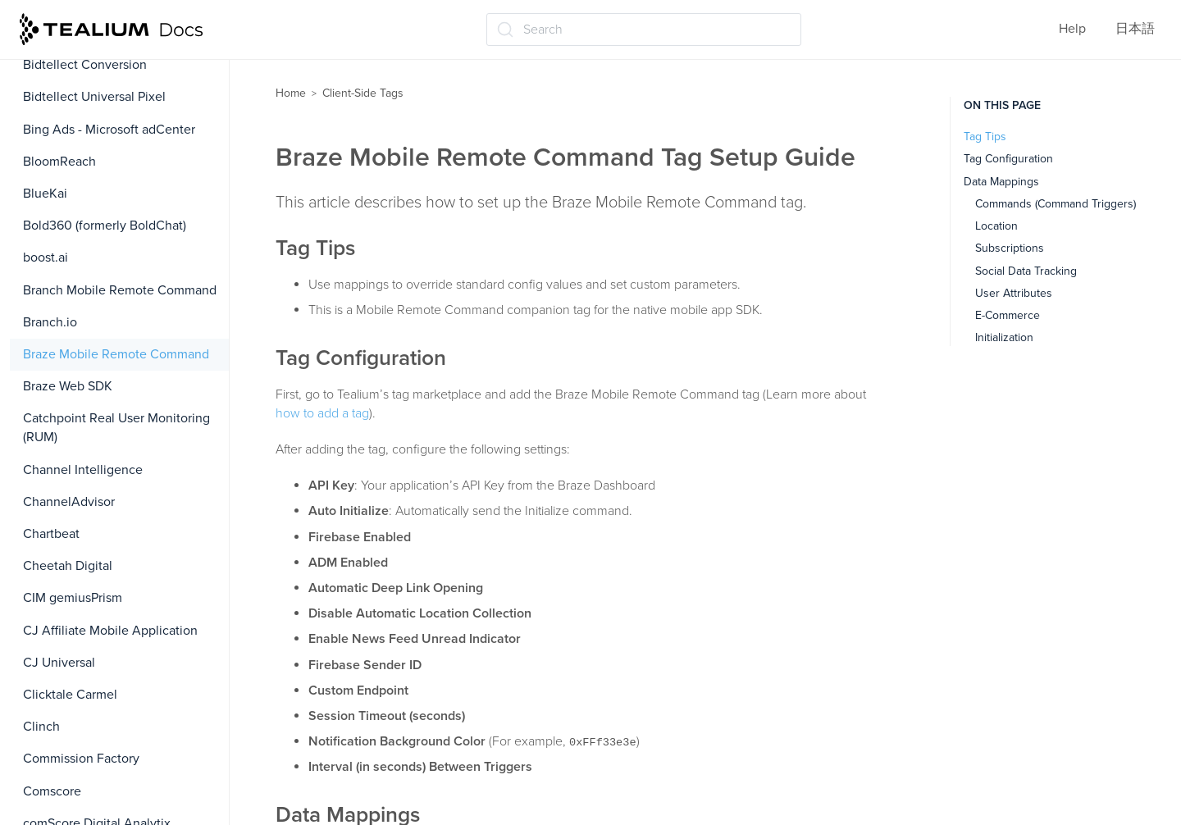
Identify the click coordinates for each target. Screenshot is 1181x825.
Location (996, 226)
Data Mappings (1001, 182)
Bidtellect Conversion (85, 65)
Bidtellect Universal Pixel (94, 97)
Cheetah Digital (67, 566)
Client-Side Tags (363, 93)
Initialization (1004, 337)
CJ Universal (59, 662)
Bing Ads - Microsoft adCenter (109, 129)
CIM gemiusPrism (72, 598)
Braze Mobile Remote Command (116, 354)
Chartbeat (51, 534)
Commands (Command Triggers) (1055, 204)
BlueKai (45, 193)
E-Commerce (1007, 315)
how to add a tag (322, 413)
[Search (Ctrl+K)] (643, 29)
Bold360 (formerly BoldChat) (104, 225)
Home (291, 93)
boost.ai (45, 257)
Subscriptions (1009, 248)
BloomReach (59, 161)
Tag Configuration (1008, 159)
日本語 (1135, 29)
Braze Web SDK (67, 386)
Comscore (52, 791)
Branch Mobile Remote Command (120, 290)
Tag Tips (985, 137)
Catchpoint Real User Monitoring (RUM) (116, 427)
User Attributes (1013, 293)
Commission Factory (81, 758)
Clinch (41, 726)
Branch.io (50, 322)
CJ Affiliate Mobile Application (110, 630)
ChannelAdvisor (69, 502)
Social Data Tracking (1026, 271)
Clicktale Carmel (70, 694)
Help (1072, 29)
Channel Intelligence (83, 470)
